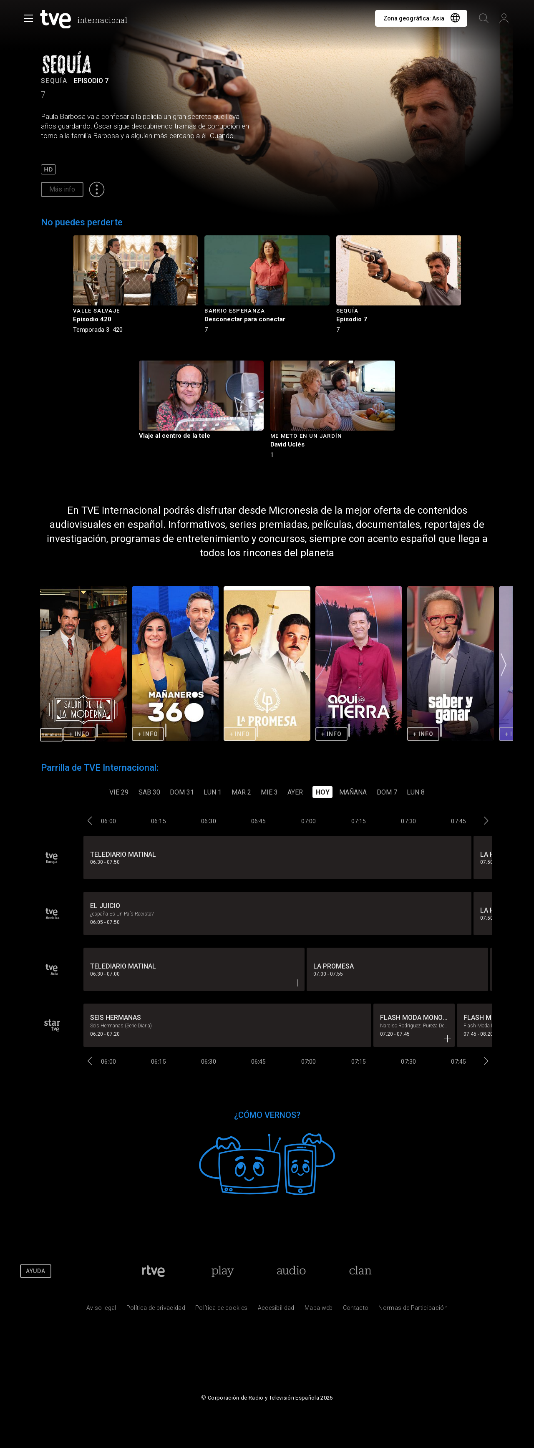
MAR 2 (241, 792)
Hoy (323, 792)
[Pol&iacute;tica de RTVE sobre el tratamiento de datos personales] (155, 1310)
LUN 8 (416, 792)
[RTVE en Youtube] (475, 1271)
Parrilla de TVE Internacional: (100, 767)
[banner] (85, 19)
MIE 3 (269, 792)
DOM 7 (387, 792)
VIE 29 (118, 792)
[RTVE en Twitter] (453, 1271)
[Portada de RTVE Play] (222, 1271)
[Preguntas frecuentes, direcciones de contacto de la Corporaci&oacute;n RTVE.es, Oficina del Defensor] (356, 1310)
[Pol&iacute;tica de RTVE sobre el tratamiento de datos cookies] (221, 1310)
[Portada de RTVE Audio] (291, 1271)
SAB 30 (149, 792)
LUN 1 (213, 792)
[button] (503, 664)
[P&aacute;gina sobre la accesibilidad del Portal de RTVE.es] (276, 1310)
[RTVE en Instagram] (498, 1271)
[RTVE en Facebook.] (431, 1271)
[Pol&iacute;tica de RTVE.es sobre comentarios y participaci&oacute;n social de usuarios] (413, 1310)
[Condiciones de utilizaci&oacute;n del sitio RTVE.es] (101, 1310)
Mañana (353, 792)
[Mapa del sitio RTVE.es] (319, 1310)
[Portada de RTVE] (153, 1271)
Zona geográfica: (413, 18)
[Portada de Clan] (360, 1271)
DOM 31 (182, 792)
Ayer (295, 792)
